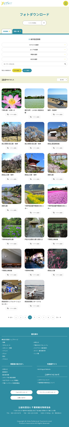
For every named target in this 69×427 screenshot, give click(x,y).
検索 (65, 64)
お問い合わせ (21, 398)
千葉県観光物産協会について (46, 383)
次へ (57, 317)
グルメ (4, 353)
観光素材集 (5, 375)
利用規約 (5, 31)
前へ (11, 317)
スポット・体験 (7, 348)
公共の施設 (16, 70)
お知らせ (36, 342)
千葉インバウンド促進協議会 (11, 383)
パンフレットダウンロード (48, 392)
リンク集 (36, 353)
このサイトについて (43, 380)
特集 (3, 342)
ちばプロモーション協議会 (10, 380)
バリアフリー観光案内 (40, 348)
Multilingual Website (44, 369)
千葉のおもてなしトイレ (41, 345)
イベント (5, 351)
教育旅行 (5, 372)
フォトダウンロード (21, 392)
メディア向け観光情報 (9, 377)
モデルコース (6, 345)
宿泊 (3, 356)
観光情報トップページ (10, 339)
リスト (11, 114)
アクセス (5, 359)
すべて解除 (26, 70)
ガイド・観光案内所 (40, 351)
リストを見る (32, 23)
